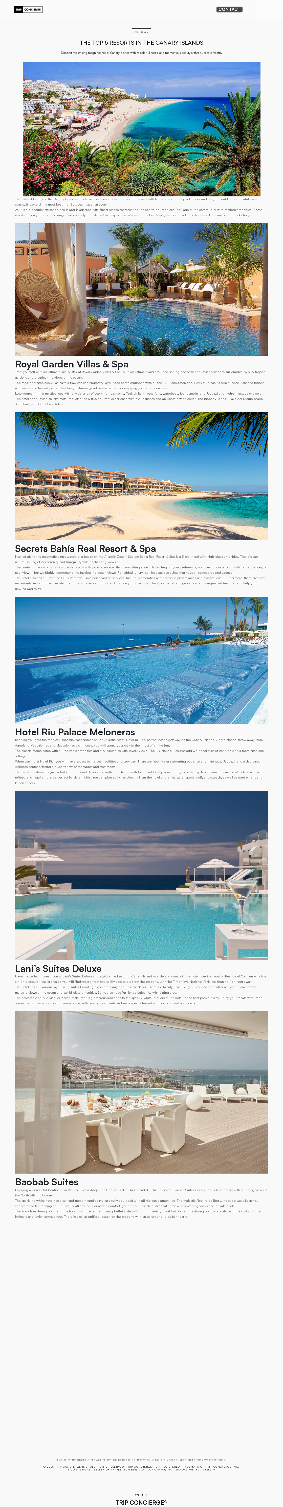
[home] (28, 9)
